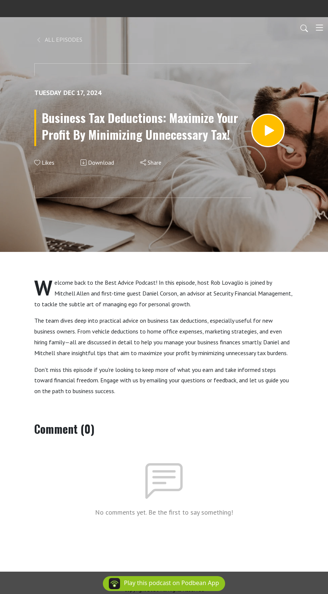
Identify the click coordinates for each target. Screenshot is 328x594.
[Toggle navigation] (319, 27)
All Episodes (59, 39)
